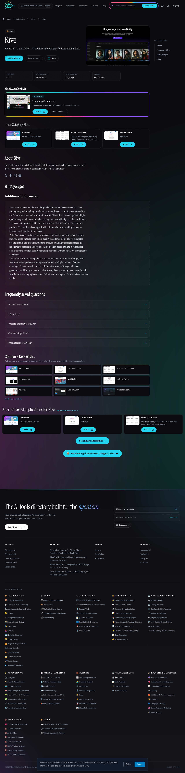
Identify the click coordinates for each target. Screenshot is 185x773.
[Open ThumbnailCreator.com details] (18, 102)
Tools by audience (12, 558)
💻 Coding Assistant (156, 605)
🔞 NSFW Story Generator (15, 750)
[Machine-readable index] (147, 517)
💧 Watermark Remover (14, 665)
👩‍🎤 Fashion (9, 631)
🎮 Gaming (152, 690)
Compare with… (163, 50)
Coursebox (27, 132)
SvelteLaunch (126, 132)
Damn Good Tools (79, 132)
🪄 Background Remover (14, 618)
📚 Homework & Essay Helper (124, 618)
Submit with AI (149, 6)
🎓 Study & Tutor (155, 712)
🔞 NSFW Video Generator (15, 755)
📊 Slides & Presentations (86, 708)
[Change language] (168, 5)
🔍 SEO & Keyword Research (52, 699)
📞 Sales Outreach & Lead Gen (52, 695)
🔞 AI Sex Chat (11, 733)
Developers (70, 6)
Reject (128, 764)
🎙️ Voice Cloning (83, 631)
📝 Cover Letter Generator (122, 613)
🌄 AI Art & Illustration (14, 600)
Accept (140, 764)
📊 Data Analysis (118, 682)
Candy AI (144, 558)
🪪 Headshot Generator (14, 635)
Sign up (176, 6)
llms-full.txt (99, 554)
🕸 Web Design (154, 626)
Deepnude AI (145, 550)
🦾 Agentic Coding (155, 600)
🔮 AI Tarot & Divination (158, 677)
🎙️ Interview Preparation (85, 690)
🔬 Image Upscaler (12, 648)
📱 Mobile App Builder (157, 613)
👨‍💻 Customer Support (84, 682)
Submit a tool (10, 567)
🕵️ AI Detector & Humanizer (123, 600)
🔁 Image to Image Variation (16, 644)
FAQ (159, 59)
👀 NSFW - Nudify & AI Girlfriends (54, 724)
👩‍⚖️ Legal (79, 695)
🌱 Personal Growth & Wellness (17, 695)
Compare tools (10, 554)
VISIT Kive (14, 58)
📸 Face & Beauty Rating (14, 622)
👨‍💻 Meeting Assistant (13, 686)
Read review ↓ (34, 58)
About (159, 45)
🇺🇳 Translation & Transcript (87, 622)
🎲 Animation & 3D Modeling (16, 605)
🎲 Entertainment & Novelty (159, 686)
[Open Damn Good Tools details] (62, 135)
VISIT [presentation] (40, 111)
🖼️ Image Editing (11, 639)
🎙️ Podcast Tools (82, 609)
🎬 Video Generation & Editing (52, 733)
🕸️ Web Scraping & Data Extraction (162, 631)
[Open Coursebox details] (13, 135)
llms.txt (98, 550)
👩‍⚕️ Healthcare (153, 699)
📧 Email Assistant (47, 686)
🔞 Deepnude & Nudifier (14, 737)
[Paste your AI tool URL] (127, 5)
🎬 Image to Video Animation (51, 600)
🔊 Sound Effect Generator (86, 613)
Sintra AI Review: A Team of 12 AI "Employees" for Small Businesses (69, 573)
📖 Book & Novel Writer (121, 605)
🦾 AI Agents (10, 677)
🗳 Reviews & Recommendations (53, 729)
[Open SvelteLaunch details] (111, 135)
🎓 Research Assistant (120, 686)
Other (33, 19)
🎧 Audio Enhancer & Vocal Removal (90, 605)
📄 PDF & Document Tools (122, 626)
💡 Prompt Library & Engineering (125, 631)
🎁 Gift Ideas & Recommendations (161, 695)
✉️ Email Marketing (48, 690)
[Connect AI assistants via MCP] (147, 509)
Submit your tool (16, 527)
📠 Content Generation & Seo (123, 609)
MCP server (99, 558)
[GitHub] (162, 5)
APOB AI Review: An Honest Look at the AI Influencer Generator (68, 558)
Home (6, 19)
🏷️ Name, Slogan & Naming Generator (127, 622)
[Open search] (35, 6)
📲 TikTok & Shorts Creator (51, 609)
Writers (47, 6)
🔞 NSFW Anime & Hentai (15, 746)
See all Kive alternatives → (92, 441)
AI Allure (144, 563)
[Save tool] (52, 58)
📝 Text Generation (119, 635)
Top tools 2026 (11, 563)
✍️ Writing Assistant (120, 639)
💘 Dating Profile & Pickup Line (160, 682)
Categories (18, 19)
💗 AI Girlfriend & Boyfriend (16, 724)
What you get (162, 55)
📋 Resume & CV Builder (86, 703)
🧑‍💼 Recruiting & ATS (84, 699)
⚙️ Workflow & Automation (15, 708)
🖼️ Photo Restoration (13, 657)
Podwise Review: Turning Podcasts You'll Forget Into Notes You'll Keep (69, 566)
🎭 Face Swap (10, 626)
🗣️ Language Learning (156, 703)
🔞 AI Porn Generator (13, 729)
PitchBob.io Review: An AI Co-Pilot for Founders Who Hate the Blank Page (66, 551)
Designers (58, 6)
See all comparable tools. (13, 399)
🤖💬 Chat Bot (118, 677)
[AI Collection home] (9, 5)
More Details (58, 111)
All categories (10, 550)
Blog (104, 6)
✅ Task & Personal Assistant (16, 699)
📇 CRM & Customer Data (50, 682)
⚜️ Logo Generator (12, 652)
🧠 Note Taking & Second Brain (17, 690)
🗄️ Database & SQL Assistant (159, 609)
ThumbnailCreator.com (44, 101)
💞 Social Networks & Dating (159, 708)
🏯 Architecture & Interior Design (17, 609)
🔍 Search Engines (119, 690)
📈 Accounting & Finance (86, 677)
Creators (95, 6)
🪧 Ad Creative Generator (50, 677)
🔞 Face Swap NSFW (13, 742)
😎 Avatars (9, 613)
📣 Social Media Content (50, 703)
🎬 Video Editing (47, 618)
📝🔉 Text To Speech (84, 618)
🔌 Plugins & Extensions (157, 618)
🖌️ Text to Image (11, 661)
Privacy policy (82, 766)
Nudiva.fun (144, 554)
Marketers (83, 6)
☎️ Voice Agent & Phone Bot (87, 626)
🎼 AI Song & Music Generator (88, 600)
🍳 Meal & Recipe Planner (15, 682)
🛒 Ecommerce (82, 686)
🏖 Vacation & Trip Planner (15, 703)
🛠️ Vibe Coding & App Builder (160, 622)
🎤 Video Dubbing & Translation (53, 613)
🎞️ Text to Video (46, 605)
